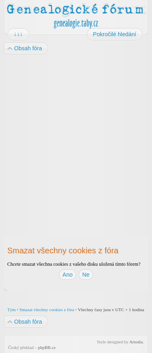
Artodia (136, 341)
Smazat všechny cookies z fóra (46, 309)
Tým (11, 309)
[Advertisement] (75, 138)
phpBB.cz (47, 347)
